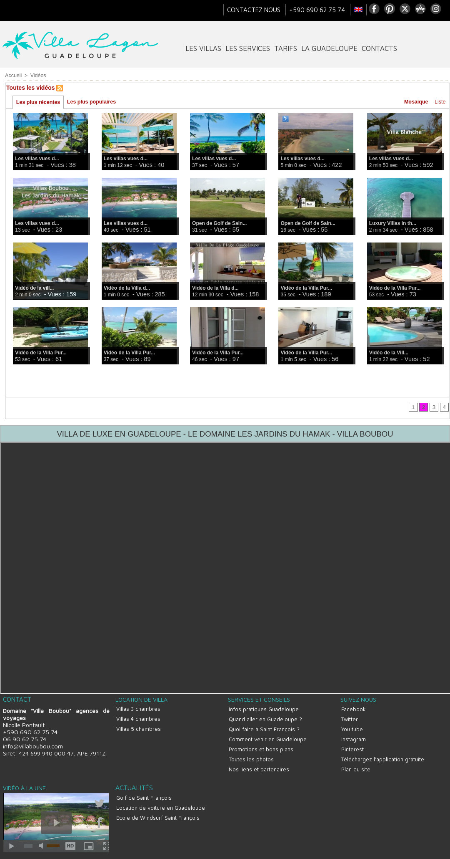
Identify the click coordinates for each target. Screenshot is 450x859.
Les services (247, 48)
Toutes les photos (250, 751)
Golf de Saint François (143, 786)
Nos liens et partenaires (258, 759)
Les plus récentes (38, 103)
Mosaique (414, 102)
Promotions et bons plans (260, 743)
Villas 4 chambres (137, 717)
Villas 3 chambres (137, 709)
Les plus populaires (91, 102)
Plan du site (355, 759)
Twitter (348, 718)
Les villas (203, 48)
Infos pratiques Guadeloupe (263, 709)
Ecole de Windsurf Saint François (157, 803)
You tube (351, 726)
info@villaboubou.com (32, 747)
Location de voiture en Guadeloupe (159, 794)
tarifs (285, 48)
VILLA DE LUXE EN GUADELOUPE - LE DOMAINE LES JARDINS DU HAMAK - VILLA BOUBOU (225, 435)
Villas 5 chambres (137, 726)
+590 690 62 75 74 (318, 9)
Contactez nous (254, 9)
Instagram (352, 734)
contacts (379, 48)
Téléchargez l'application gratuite (381, 751)
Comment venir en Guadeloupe (267, 734)
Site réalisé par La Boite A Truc (225, 853)
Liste (439, 102)
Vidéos (37, 75)
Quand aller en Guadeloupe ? (264, 718)
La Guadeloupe (329, 48)
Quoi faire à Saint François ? (263, 726)
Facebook (352, 709)
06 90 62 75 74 (23, 740)
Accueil (13, 75)
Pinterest (351, 743)
